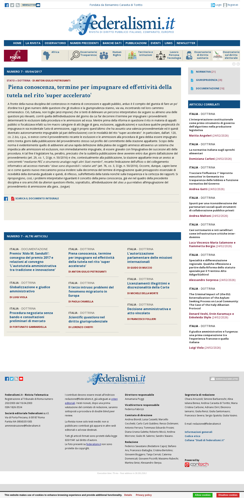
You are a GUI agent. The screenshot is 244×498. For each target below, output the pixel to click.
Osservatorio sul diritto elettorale (226, 55)
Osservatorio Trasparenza (83, 55)
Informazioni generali (198, 432)
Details (128, 495)
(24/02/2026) (209, 135)
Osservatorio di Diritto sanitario (197, 55)
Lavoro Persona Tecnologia (168, 55)
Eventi (156, 43)
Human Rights (110, 55)
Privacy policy (144, 495)
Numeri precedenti (84, 43)
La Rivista (33, 43)
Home (17, 43)
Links (169, 43)
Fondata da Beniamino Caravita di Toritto (116, 5)
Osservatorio (55, 43)
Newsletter (186, 43)
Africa (50, 55)
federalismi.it (93, 444)
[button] (216, 5)
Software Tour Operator (122, 478)
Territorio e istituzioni (140, 55)
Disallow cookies (228, 495)
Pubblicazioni (136, 43)
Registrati (230, 5)
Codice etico (192, 436)
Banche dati (112, 43)
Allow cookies (203, 495)
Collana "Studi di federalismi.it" (205, 440)
